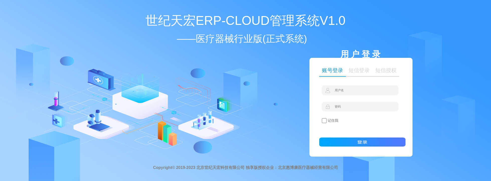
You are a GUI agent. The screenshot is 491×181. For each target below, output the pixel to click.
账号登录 (332, 70)
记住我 (330, 120)
